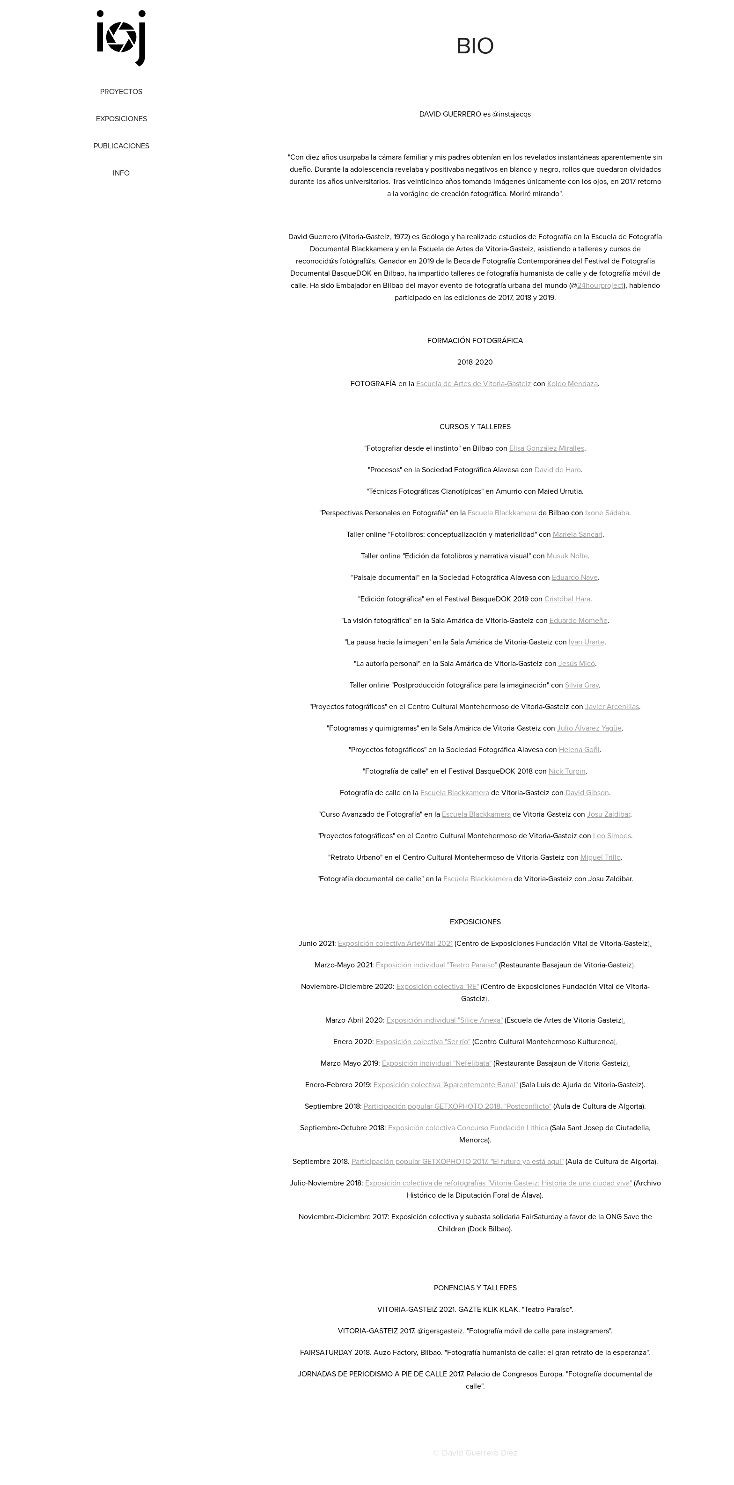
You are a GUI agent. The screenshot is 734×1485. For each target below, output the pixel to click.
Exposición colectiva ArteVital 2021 (395, 943)
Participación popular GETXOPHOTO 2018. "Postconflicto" (457, 1106)
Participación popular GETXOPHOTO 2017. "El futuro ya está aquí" (458, 1161)
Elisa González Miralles (546, 448)
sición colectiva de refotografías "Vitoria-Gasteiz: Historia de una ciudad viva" (507, 1183)
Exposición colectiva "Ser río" (423, 1041)
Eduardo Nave (575, 577)
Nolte (579, 555)
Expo (373, 1183)
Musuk (558, 555)
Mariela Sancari (577, 534)
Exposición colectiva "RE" (437, 986)
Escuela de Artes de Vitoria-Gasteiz (473, 383)
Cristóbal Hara (567, 598)
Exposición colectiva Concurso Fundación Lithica (468, 1127)
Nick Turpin (567, 771)
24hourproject (600, 285)
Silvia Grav (582, 685)
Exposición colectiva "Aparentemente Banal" (446, 1084)
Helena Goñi (579, 749)
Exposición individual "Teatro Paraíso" (436, 964)
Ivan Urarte (586, 641)
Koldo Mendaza (572, 383)
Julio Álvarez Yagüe (589, 728)
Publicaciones (121, 145)
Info (121, 173)
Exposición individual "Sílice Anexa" (445, 1020)
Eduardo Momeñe (579, 620)
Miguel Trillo (600, 857)
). (650, 943)
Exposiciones (121, 118)
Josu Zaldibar (608, 814)
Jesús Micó (576, 663)
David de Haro (558, 469)
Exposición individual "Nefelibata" (437, 1063)
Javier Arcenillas (612, 706)
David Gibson (587, 792)
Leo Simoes (612, 835)
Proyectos (121, 91)
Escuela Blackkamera (502, 512)
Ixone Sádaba (607, 512)
